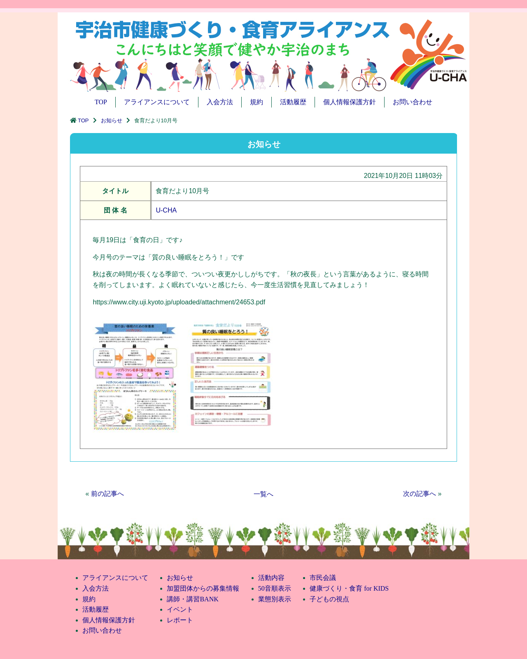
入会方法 (220, 101)
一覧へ (263, 494)
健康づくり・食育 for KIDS (349, 588)
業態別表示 (274, 599)
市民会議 (323, 577)
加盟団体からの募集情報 (203, 588)
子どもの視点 (329, 599)
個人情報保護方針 (349, 101)
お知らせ (111, 120)
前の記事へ (107, 493)
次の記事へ (419, 493)
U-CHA (166, 210)
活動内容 (271, 577)
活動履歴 (293, 101)
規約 (256, 101)
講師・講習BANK (192, 599)
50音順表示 (274, 588)
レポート (180, 620)
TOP (101, 101)
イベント (180, 609)
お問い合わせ (412, 101)
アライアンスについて (157, 101)
